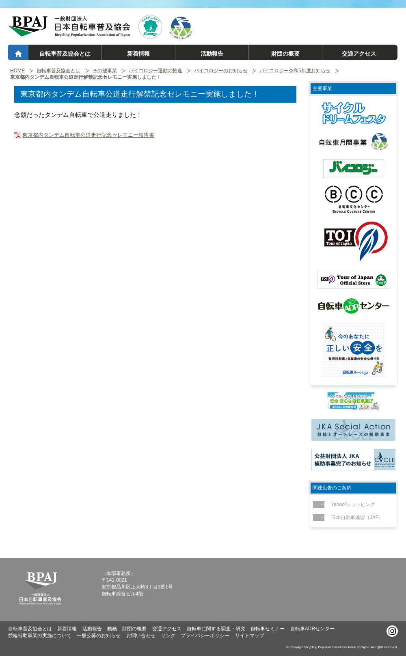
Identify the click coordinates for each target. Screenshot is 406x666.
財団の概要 (285, 53)
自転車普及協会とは (65, 53)
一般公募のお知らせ (99, 635)
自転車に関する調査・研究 (216, 629)
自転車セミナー (268, 629)
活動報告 (212, 53)
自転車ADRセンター (312, 629)
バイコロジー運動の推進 (155, 70)
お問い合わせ (140, 635)
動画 (112, 629)
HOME (17, 70)
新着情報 (138, 53)
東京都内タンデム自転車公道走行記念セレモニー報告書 (88, 135)
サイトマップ (249, 635)
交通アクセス (359, 53)
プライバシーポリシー (205, 635)
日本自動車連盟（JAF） (354, 517)
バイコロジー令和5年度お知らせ (294, 70)
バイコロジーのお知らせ (221, 70)
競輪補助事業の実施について (39, 635)
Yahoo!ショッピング (350, 504)
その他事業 (105, 70)
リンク (168, 635)
